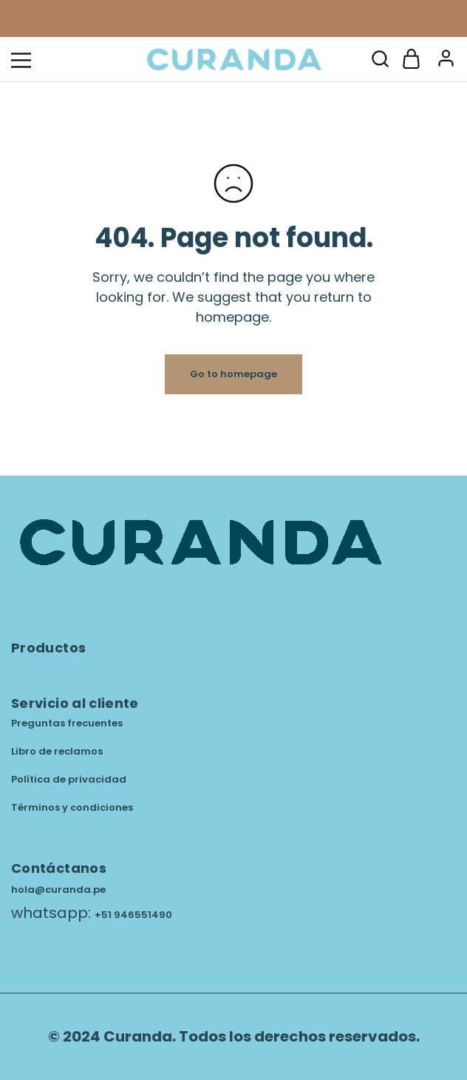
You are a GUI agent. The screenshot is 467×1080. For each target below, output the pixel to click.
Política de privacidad (68, 779)
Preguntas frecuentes (67, 723)
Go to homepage (233, 374)
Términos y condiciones (72, 807)
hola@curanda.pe (58, 889)
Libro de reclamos (57, 751)
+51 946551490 (133, 915)
